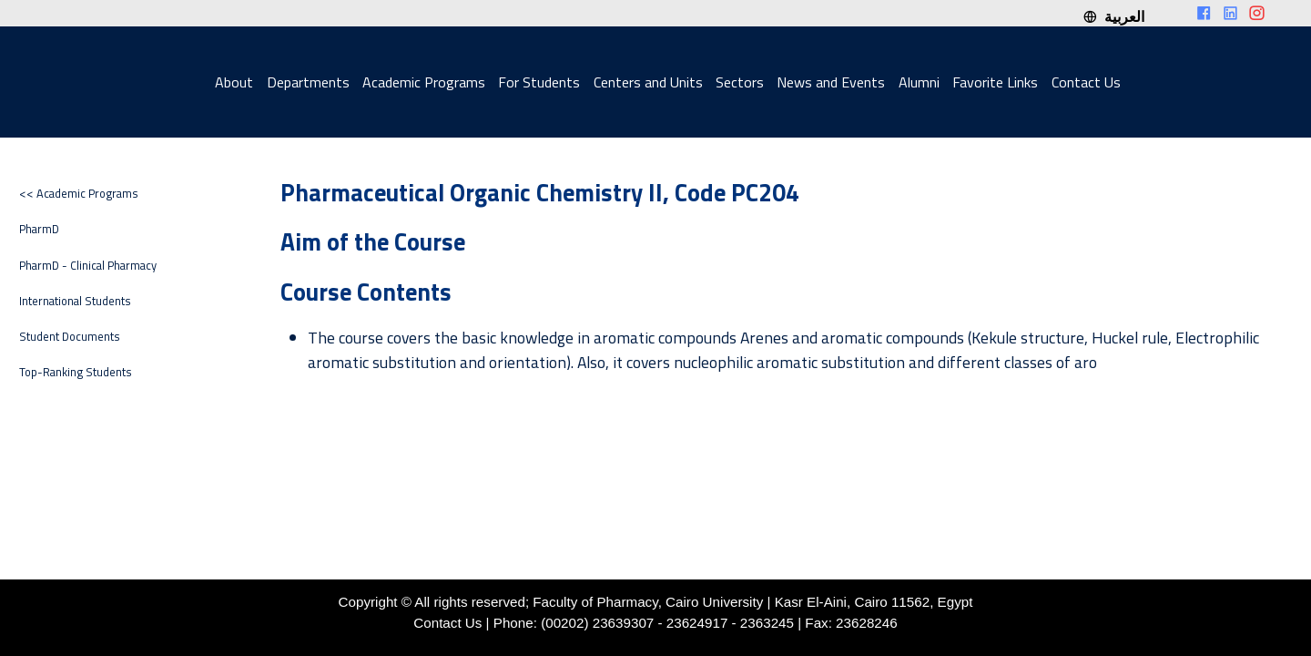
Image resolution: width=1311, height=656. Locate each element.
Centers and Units (648, 82)
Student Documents (69, 336)
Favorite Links (995, 82)
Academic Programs (423, 82)
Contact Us (1086, 82)
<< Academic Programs (78, 193)
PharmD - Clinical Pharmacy (88, 265)
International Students (75, 301)
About (234, 82)
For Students (539, 82)
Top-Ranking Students (75, 372)
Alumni (919, 82)
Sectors (740, 82)
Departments (308, 82)
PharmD (39, 229)
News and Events (831, 82)
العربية (1113, 16)
